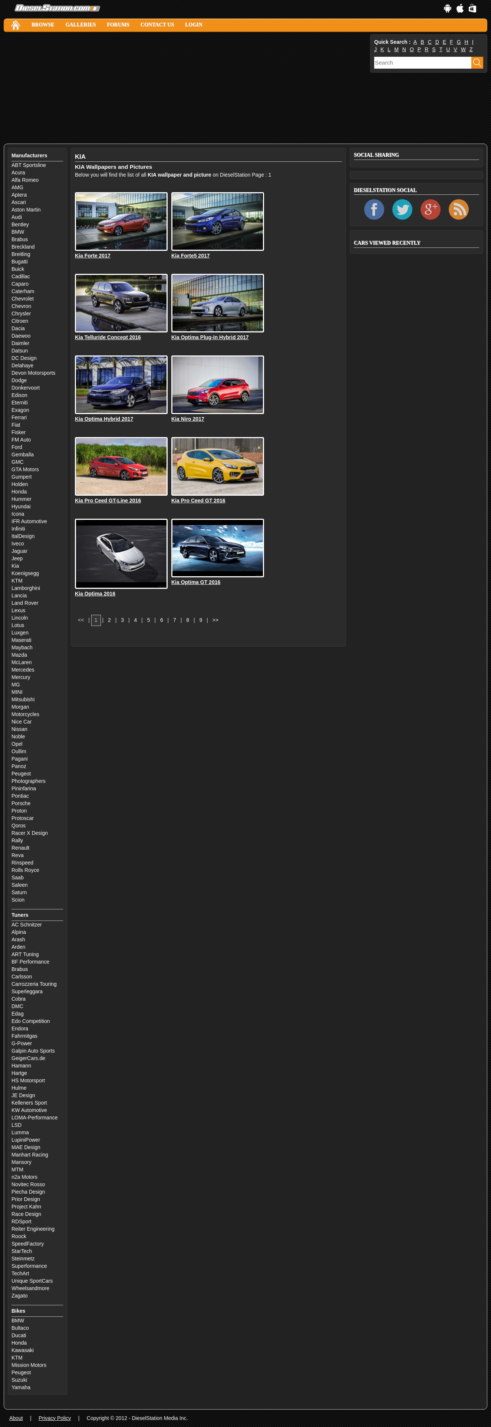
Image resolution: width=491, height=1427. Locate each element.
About (16, 1418)
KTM (17, 581)
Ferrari (19, 417)
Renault (20, 848)
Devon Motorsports (33, 373)
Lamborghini (25, 588)
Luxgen (20, 633)
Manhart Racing (29, 1155)
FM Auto (21, 440)
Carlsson (21, 977)
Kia (15, 566)
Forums (118, 24)
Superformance (29, 1266)
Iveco (17, 544)
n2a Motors (24, 1177)
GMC (17, 462)
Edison (19, 395)
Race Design (26, 1214)
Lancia (19, 595)
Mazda (19, 655)
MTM (17, 1169)
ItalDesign (22, 536)
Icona (17, 514)
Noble (18, 736)
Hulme (18, 1088)
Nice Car (21, 722)
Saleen (19, 885)
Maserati (21, 640)
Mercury (20, 677)
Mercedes (22, 670)
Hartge (19, 1073)
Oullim (18, 751)
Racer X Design (29, 833)
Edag (17, 1014)
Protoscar (22, 818)
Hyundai (20, 506)
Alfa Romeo (25, 180)
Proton (19, 811)
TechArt (20, 1273)
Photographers (28, 781)
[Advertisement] (186, 88)
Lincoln (19, 618)
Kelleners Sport (29, 1103)
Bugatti (19, 262)
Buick (17, 269)
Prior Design (25, 1199)
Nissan (19, 729)
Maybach (22, 647)
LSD (16, 1125)
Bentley (20, 224)
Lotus (17, 625)
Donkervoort (25, 388)
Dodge (19, 380)
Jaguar (19, 551)
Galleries (80, 24)
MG (15, 685)
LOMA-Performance (34, 1118)
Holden (19, 484)
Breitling (20, 254)
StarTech (21, 1251)
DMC (17, 1006)
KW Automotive (29, 1110)
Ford (16, 447)
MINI (17, 692)
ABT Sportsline (28, 165)
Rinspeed (22, 863)
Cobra (18, 999)
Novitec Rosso (28, 1184)
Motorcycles (25, 714)
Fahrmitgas (24, 1036)
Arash (18, 939)
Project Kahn (26, 1207)
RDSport (21, 1221)
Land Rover (24, 603)
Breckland (22, 247)
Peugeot (21, 774)
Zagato (19, 1296)
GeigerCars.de (28, 1058)
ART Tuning (25, 954)
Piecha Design (28, 1192)
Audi (16, 217)
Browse (43, 24)
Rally (17, 840)
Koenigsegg (25, 573)
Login (193, 24)
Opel (17, 744)
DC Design (24, 358)
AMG (17, 187)
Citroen (19, 321)
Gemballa (22, 454)
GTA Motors (25, 469)
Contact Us (157, 24)
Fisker (18, 432)
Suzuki (19, 1380)
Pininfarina (23, 788)
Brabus (19, 239)
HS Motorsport (28, 1080)
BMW (17, 232)
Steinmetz (22, 1259)
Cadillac (20, 276)
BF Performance (30, 962)
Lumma (20, 1132)
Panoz (18, 766)
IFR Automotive (29, 521)
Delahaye (22, 365)
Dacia (18, 328)
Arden (18, 947)
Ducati (18, 1335)
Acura (18, 172)
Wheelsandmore (30, 1288)
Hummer (21, 499)
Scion (17, 900)
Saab (17, 877)
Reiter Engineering (33, 1229)
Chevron (21, 306)
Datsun (19, 351)
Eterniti (19, 403)
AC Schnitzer (26, 925)
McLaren (21, 662)
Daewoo (20, 336)
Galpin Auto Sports (33, 1051)
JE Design (23, 1095)
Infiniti (18, 529)
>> (215, 620)
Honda (19, 492)
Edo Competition (30, 1021)
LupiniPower (25, 1140)
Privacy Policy (55, 1418)
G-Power (21, 1043)
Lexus (18, 610)
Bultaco (20, 1328)
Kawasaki (22, 1350)
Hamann (21, 1066)
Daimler (20, 343)
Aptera (19, 195)
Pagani (19, 759)
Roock (18, 1236)
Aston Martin (26, 210)
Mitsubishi (22, 699)
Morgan (20, 707)
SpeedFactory (27, 1244)
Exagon (20, 410)
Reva (17, 855)
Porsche (20, 803)
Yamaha (20, 1387)
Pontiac (20, 796)
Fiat (15, 425)
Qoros (18, 826)
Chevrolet (22, 299)
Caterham (22, 291)
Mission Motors (28, 1365)
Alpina (18, 932)
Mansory (21, 1162)
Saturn (19, 892)
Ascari (18, 202)
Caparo (20, 284)
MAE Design (25, 1147)
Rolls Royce (25, 870)
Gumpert (21, 477)
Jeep (17, 558)
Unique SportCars (32, 1281)
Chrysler (21, 313)
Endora (19, 1028)
